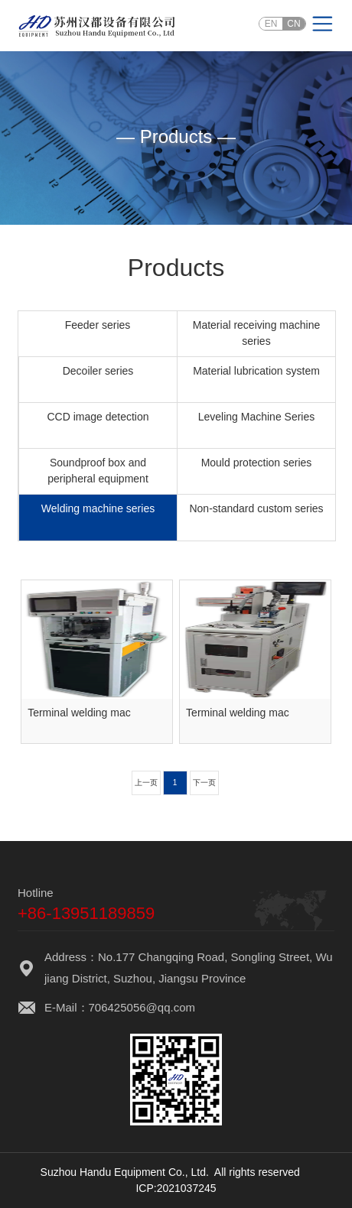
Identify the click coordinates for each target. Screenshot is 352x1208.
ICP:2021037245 (175, 1188)
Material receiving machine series (257, 333)
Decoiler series (98, 371)
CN (293, 23)
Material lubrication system (256, 371)
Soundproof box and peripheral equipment (97, 470)
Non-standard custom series (256, 508)
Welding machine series (98, 508)
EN (271, 23)
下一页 (204, 782)
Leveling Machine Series (256, 417)
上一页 (146, 782)
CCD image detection (97, 417)
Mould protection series (256, 462)
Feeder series (98, 325)
